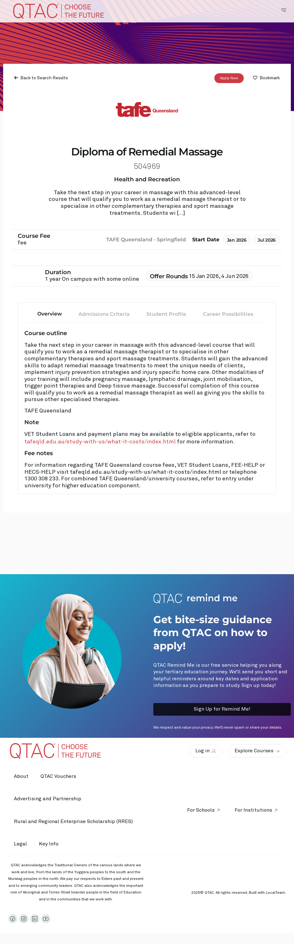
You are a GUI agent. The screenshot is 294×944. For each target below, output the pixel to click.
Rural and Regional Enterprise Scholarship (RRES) (73, 821)
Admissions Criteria (104, 314)
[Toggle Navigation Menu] (283, 10)
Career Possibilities (228, 314)
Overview (49, 314)
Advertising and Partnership (48, 798)
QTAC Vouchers (59, 776)
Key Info (51, 844)
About (21, 776)
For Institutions (253, 810)
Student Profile (166, 314)
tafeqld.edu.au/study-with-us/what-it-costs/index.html (100, 442)
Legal (20, 843)
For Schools (200, 810)
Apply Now (229, 78)
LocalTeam (275, 893)
